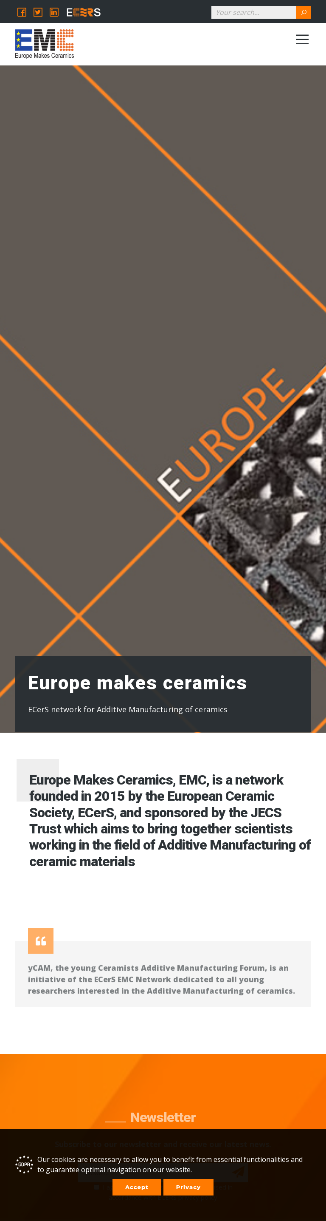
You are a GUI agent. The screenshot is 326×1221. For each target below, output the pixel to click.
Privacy (188, 1187)
